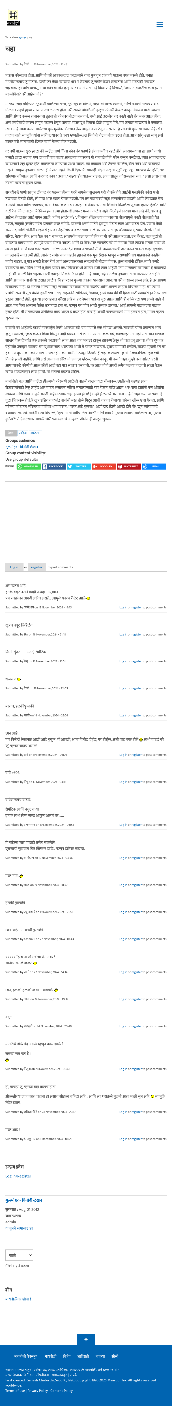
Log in (17, 567)
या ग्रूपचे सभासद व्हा (19, 1228)
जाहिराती (83, 1357)
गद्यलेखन (35, 433)
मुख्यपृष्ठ (22, 38)
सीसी (115, 1357)
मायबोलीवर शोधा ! (18, 1299)
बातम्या (100, 1357)
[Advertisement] (86, 518)
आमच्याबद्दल (60, 1375)
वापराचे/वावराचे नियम (19, 1375)
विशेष (67, 1357)
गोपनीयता (43, 1375)
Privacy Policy (38, 1391)
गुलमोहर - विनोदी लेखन (21, 447)
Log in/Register (18, 1176)
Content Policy (61, 1391)
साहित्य (23, 433)
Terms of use (15, 1391)
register (45, 567)
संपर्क (73, 1375)
